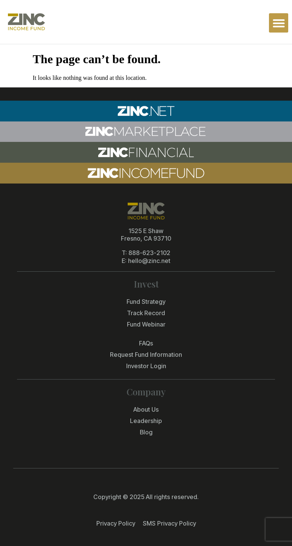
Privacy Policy (115, 523)
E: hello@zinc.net (146, 260)
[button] (278, 23)
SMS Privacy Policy (169, 523)
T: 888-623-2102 (146, 253)
